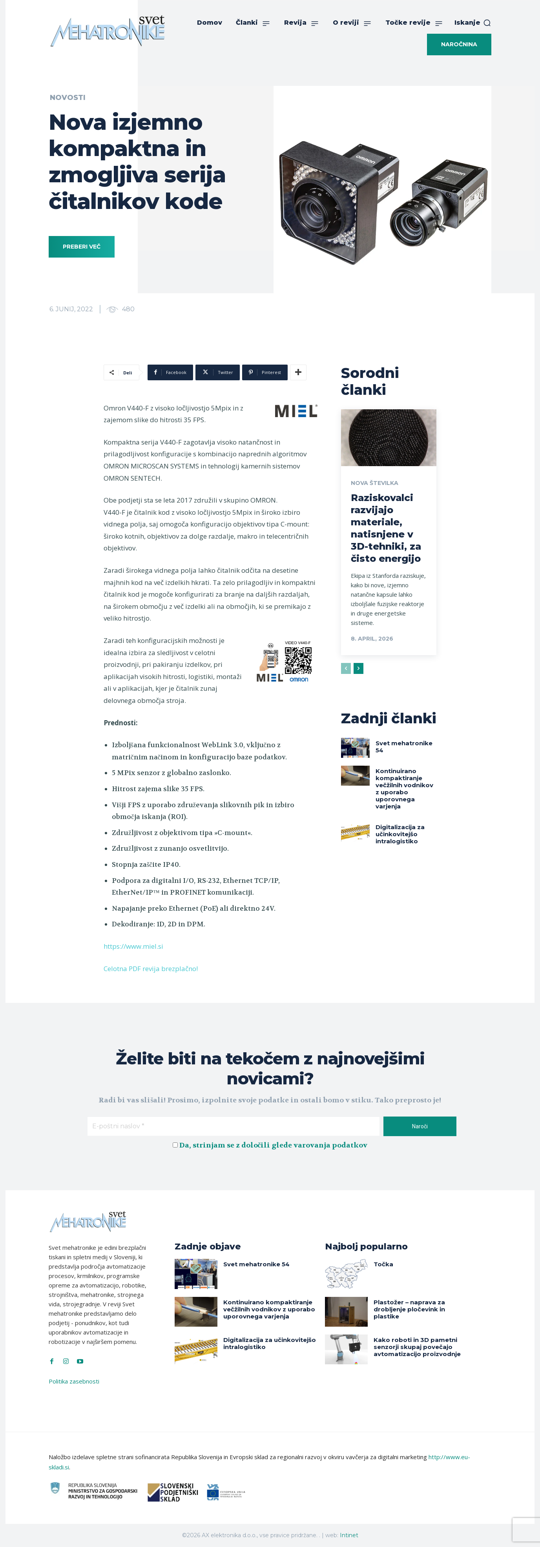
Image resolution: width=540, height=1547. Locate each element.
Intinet (349, 1535)
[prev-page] (346, 668)
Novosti (68, 97)
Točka (383, 1264)
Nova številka (374, 483)
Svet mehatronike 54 (404, 746)
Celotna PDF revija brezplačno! (151, 968)
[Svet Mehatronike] (107, 30)
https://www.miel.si (133, 946)
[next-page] (358, 668)
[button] (472, 22)
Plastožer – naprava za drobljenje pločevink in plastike (409, 1309)
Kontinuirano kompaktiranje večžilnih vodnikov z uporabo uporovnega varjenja (404, 788)
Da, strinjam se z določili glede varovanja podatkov (273, 1145)
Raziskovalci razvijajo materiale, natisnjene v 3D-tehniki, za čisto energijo (386, 528)
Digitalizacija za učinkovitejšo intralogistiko (400, 834)
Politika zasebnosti (74, 1381)
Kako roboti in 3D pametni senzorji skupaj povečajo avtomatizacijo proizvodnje (417, 1347)
